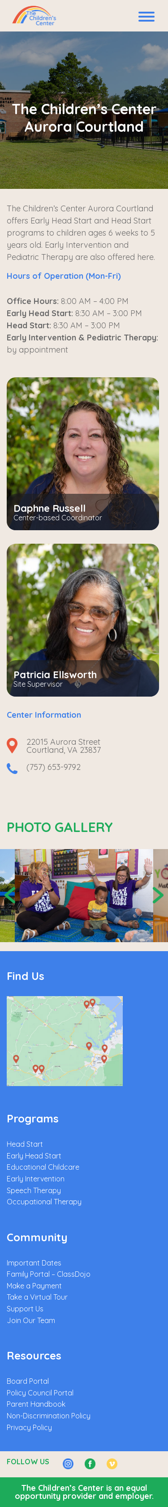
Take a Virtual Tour (37, 1296)
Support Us (25, 1308)
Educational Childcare (43, 1167)
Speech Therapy (34, 1190)
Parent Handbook (36, 1404)
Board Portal (28, 1381)
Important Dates (34, 1262)
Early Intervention (36, 1178)
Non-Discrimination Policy (48, 1415)
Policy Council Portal (40, 1392)
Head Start (25, 1144)
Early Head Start (34, 1155)
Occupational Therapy (44, 1201)
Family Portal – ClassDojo (48, 1274)
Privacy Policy (29, 1427)
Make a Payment (34, 1285)
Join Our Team (31, 1320)
